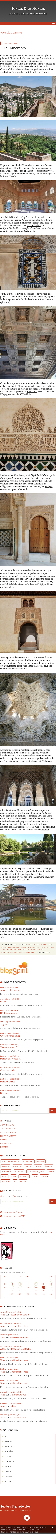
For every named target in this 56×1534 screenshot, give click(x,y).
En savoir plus (32, 1532)
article (21, 813)
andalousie (15, 947)
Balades (8, 1441)
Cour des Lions (44, 815)
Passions (42, 945)
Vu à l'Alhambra (13, 48)
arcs (3, 950)
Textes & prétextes (28, 8)
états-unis (24, 1176)
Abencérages (10, 761)
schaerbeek (28, 1161)
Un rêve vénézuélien (10, 1036)
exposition (6, 1171)
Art (30, 945)
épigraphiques (46, 584)
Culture (35, 945)
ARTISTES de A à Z (8, 1132)
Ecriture (40, 1161)
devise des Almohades (13, 475)
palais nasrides (33, 947)
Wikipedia (6, 63)
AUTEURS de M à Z (8, 1128)
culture (44, 1176)
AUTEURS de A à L (8, 1125)
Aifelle (3, 1349)
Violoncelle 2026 (8, 1047)
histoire (48, 1166)
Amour (23, 1181)
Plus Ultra (32, 391)
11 (12, 1287)
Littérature (9, 1461)
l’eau (5, 877)
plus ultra (44, 947)
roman (4, 1176)
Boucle (3, 1093)
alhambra (5, 947)
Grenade (26, 58)
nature (28, 1166)
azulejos (48, 486)
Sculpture (19, 1171)
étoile (15, 950)
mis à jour (43, 72)
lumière (45, 829)
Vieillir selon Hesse (19, 1360)
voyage (23, 947)
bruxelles (5, 1181)
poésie (38, 1166)
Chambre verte (7, 1070)
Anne (2, 1417)
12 (20, 1287)
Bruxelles (9, 1451)
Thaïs (3, 1337)
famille (51, 1171)
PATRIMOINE (5, 1143)
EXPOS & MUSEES (8, 1136)
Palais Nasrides (12, 217)
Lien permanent (9, 945)
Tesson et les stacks (10, 990)
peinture (17, 1166)
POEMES (4, 1147)
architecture (6, 952)
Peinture (8, 1476)
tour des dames (37, 950)
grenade (30, 952)
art (15, 1181)
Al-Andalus (21, 752)
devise (51, 947)
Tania (2, 1314)
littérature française (10, 1161)
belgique (5, 1166)
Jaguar (3, 1024)
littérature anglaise (36, 1171)
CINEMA (3, 1139)
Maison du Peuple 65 (10, 1058)
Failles (3, 1001)
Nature (8, 1466)
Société (8, 1481)
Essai (13, 1176)
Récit (34, 1176)
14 (36, 1287)
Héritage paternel (8, 1013)
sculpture (17, 952)
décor (24, 952)
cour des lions (24, 950)
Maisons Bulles (7, 1081)
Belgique (8, 1446)
